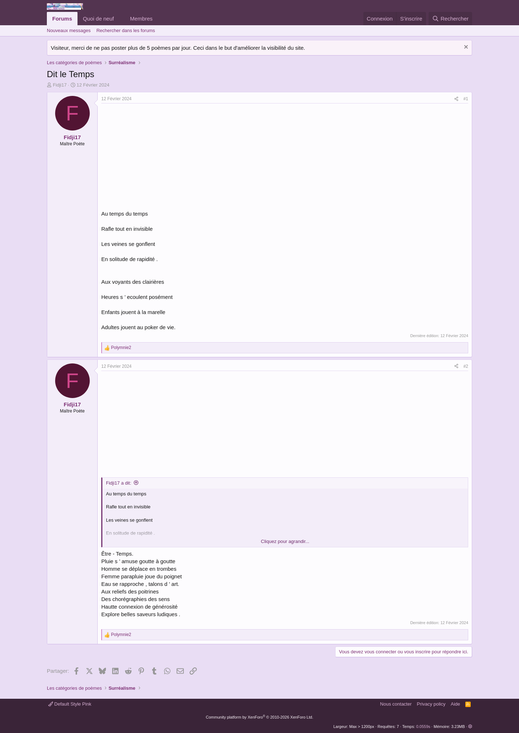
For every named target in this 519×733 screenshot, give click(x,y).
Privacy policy (431, 704)
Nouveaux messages (68, 30)
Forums (62, 19)
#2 (465, 366)
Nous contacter (396, 704)
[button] (120, 18)
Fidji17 (60, 85)
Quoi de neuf (98, 19)
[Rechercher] (450, 18)
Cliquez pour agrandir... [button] (285, 541)
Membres (141, 19)
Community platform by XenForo (259, 717)
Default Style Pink (69, 704)
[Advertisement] (161, 157)
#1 (465, 98)
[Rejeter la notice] (465, 48)
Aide (455, 704)
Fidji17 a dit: (118, 483)
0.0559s (423, 726)
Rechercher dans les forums (125, 30)
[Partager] (456, 99)
